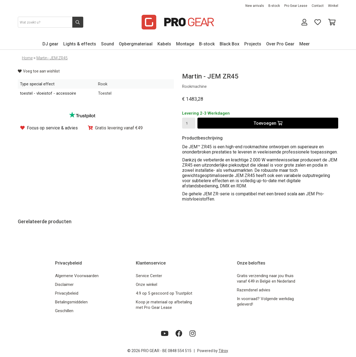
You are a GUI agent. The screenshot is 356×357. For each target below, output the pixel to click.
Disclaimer (64, 284)
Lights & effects (79, 44)
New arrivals (254, 6)
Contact (318, 6)
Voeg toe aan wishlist (39, 71)
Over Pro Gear (280, 44)
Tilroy (223, 351)
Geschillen (64, 310)
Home (27, 58)
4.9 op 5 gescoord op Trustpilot (164, 293)
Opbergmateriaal (136, 44)
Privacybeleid (66, 293)
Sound (107, 44)
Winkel (333, 6)
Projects (252, 44)
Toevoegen (268, 123)
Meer (304, 44)
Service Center (149, 275)
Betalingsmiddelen (71, 302)
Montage (185, 44)
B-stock (274, 6)
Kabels (164, 44)
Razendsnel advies (253, 290)
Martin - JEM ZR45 (52, 58)
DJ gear (50, 44)
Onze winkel (146, 284)
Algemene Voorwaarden (77, 275)
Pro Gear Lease (295, 6)
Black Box (229, 44)
